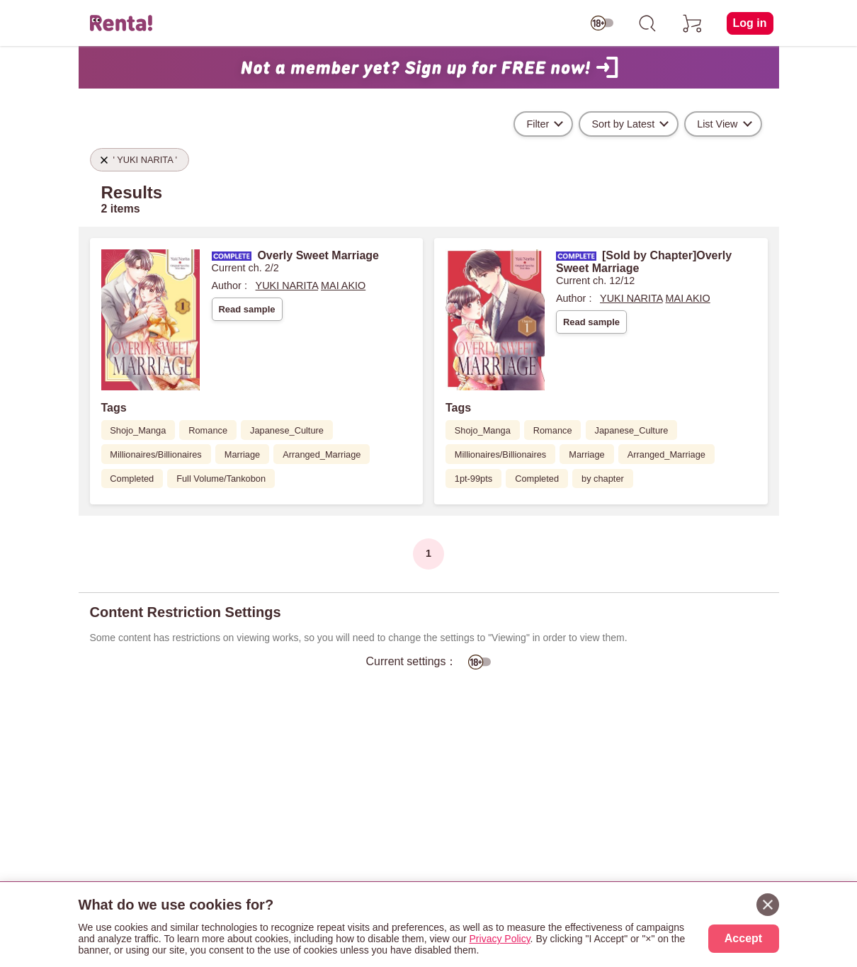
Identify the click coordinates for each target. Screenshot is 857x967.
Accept (743, 938)
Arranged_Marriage (322, 454)
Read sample (246, 309)
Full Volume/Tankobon (221, 478)
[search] (647, 23)
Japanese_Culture (287, 430)
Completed (132, 478)
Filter (537, 124)
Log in (750, 23)
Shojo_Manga (138, 430)
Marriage (243, 454)
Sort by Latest (622, 124)
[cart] (692, 23)
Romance (207, 430)
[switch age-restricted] (602, 23)
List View (717, 124)
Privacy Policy (500, 938)
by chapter (602, 478)
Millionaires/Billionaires (155, 454)
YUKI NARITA (287, 285)
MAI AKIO (343, 285)
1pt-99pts (473, 478)
